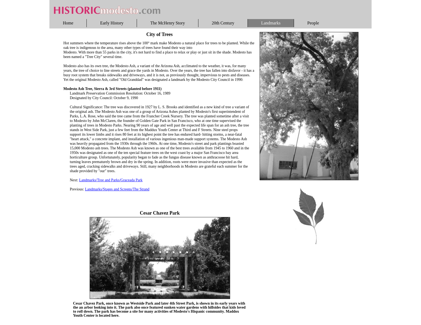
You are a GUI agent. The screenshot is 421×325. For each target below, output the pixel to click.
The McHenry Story (167, 23)
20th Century (223, 23)
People (313, 23)
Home (68, 23)
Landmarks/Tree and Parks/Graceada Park (111, 180)
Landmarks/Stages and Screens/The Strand (117, 189)
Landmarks (271, 23)
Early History (112, 23)
